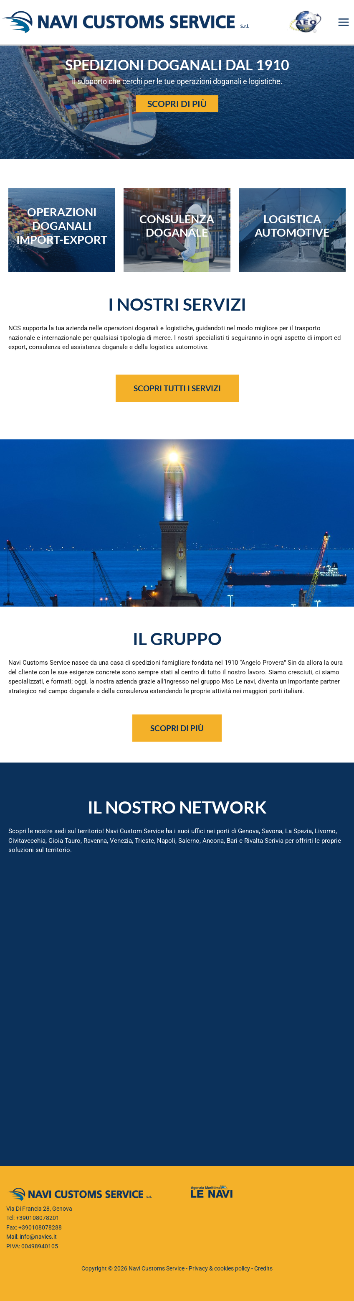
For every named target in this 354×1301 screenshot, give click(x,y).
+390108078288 (40, 1227)
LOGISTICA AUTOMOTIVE (292, 226)
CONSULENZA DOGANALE (176, 226)
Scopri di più (177, 104)
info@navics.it (38, 1236)
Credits (263, 1268)
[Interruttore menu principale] (343, 22)
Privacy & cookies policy (219, 1268)
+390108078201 (37, 1217)
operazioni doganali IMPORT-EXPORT (61, 225)
